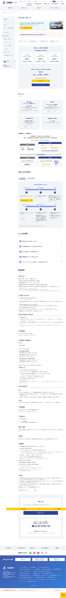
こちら (55, 325)
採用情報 (62, 3)
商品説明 (52, 41)
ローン (9, 12)
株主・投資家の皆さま (55, 3)
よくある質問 (42, 41)
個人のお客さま (29, 3)
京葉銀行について (47, 3)
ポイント (20, 41)
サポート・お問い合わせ (37, 1)
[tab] (29, 182)
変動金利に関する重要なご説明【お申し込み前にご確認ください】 (33, 35)
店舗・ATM (52, 1)
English (62, 1)
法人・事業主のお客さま (38, 3)
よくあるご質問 (46, 1)
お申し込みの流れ (32, 41)
